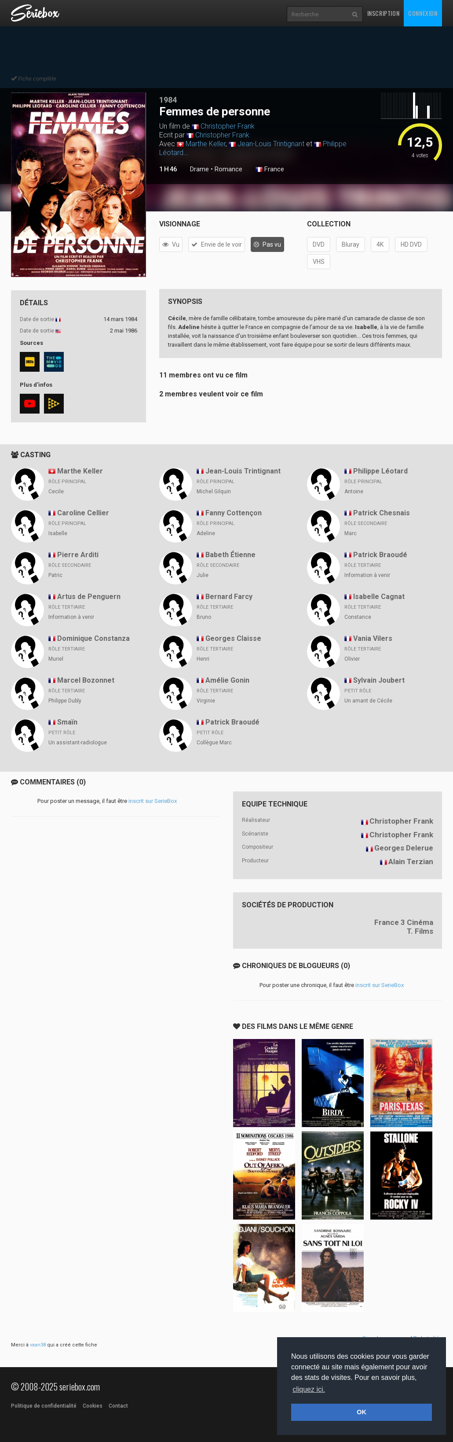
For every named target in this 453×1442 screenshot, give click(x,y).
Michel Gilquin (214, 491)
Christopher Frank (228, 126)
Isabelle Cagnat (379, 596)
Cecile (56, 491)
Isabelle (57, 533)
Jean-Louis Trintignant (270, 144)
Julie (202, 575)
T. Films (420, 931)
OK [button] (361, 1412)
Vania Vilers (372, 638)
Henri (203, 659)
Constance (357, 617)
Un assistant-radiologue (77, 742)
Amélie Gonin (227, 680)
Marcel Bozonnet (85, 680)
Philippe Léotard (380, 471)
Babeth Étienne (230, 555)
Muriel (55, 659)
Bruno (204, 617)
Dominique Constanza (93, 638)
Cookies (92, 1406)
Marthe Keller (206, 144)
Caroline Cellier (83, 513)
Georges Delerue (403, 847)
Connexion (422, 13)
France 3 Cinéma (403, 922)
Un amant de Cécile (368, 701)
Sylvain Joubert (379, 680)
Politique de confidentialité (44, 1406)
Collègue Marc (214, 742)
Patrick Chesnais (381, 513)
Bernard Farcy (228, 596)
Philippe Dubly (64, 701)
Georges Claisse (233, 638)
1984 (168, 99)
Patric (55, 575)
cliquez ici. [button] (308, 1389)
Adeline (206, 533)
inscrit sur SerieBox (152, 801)
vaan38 (38, 1345)
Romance (228, 169)
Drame (199, 169)
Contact (118, 1406)
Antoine (353, 491)
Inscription (383, 13)
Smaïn (67, 722)
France (270, 169)
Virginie (206, 701)
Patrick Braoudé (380, 555)
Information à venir (367, 575)
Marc (350, 533)
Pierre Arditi (78, 555)
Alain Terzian (410, 861)
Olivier (352, 659)
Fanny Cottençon (233, 513)
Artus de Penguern (89, 596)
